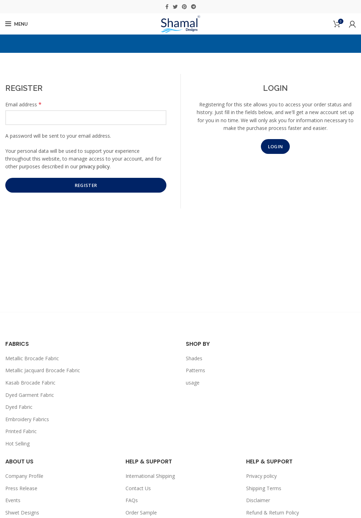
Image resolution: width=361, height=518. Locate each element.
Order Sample (141, 512)
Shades (194, 358)
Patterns (195, 370)
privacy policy (94, 166)
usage (193, 382)
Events (12, 500)
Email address (23, 104)
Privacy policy (261, 476)
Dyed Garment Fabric (29, 395)
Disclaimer (258, 500)
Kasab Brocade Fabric (30, 382)
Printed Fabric (21, 431)
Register (86, 185)
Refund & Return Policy (272, 512)
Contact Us (138, 488)
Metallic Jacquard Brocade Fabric (42, 370)
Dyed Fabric (18, 407)
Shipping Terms (263, 488)
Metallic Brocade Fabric (32, 358)
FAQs (132, 500)
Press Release (21, 488)
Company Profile (24, 476)
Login (275, 146)
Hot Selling (17, 443)
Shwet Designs (22, 512)
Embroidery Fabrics (27, 419)
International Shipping (150, 476)
